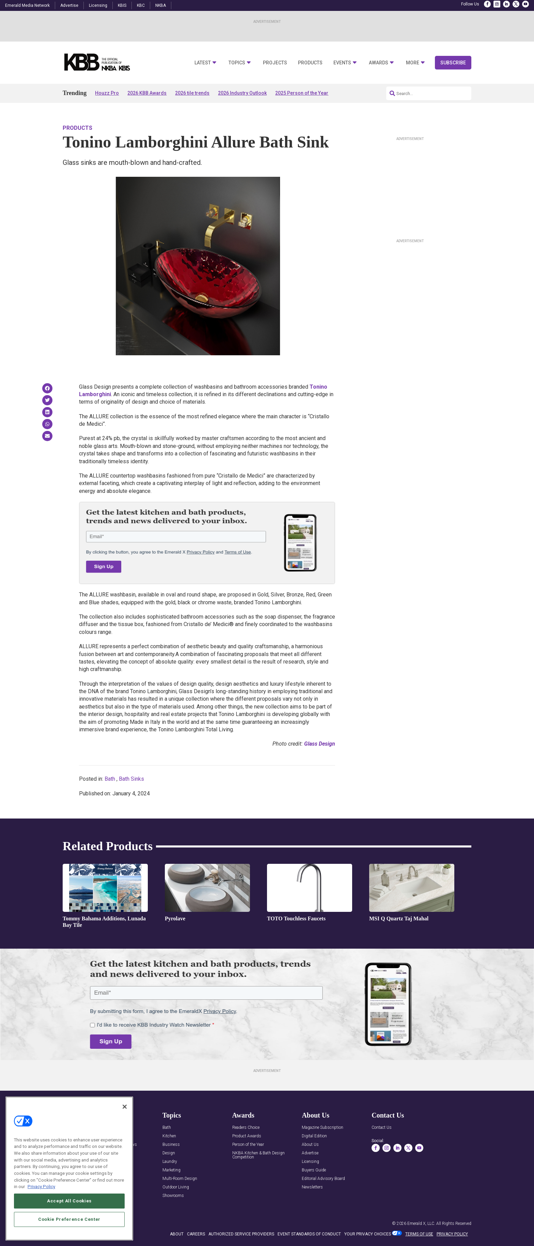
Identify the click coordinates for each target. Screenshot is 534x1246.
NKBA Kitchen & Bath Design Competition (258, 1155)
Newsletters (312, 1187)
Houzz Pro (107, 93)
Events (342, 62)
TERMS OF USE (419, 1234)
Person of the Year (248, 1144)
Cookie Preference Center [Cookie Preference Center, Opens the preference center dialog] (69, 1219)
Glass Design (319, 744)
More (412, 62)
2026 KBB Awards (147, 93)
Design (168, 1153)
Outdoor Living (175, 1187)
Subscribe (453, 62)
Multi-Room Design (179, 1179)
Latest (202, 62)
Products (310, 62)
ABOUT (177, 1234)
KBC (141, 5)
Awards (378, 62)
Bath (110, 779)
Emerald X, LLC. (421, 1223)
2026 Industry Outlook (242, 93)
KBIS (122, 5)
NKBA (160, 5)
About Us (310, 1144)
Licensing (98, 5)
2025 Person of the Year (301, 93)
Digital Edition (314, 1136)
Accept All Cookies (69, 1200)
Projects (275, 62)
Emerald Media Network (27, 5)
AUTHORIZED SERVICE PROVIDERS (241, 1234)
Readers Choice (246, 1127)
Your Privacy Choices (367, 1234)
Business (171, 1144)
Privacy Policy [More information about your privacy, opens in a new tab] (41, 1186)
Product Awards (246, 1136)
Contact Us (382, 1127)
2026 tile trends (192, 93)
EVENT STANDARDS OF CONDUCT (309, 1234)
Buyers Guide (314, 1170)
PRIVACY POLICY (452, 1234)
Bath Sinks (131, 779)
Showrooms (173, 1196)
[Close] (124, 1106)
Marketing (171, 1170)
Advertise (69, 5)
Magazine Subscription (322, 1127)
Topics (237, 62)
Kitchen (169, 1136)
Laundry (169, 1161)
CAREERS (196, 1234)
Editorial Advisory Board (323, 1179)
